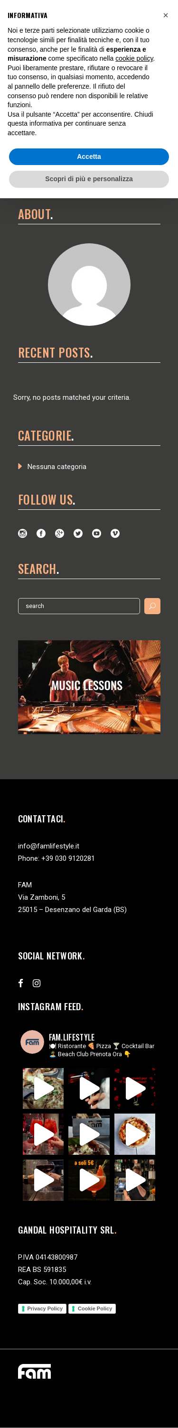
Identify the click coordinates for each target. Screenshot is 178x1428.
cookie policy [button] (134, 58)
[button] (165, 15)
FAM (25, 885)
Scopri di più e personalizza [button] (88, 179)
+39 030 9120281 (68, 858)
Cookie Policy (95, 1308)
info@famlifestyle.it (48, 846)
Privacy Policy (45, 1308)
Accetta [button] (89, 156)
